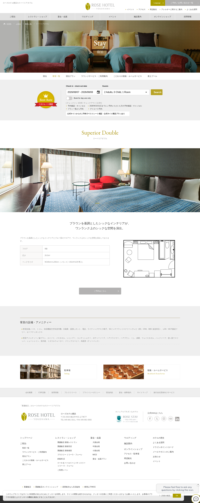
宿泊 (45, 76)
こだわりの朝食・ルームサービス (127, 76)
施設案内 (137, 17)
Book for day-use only (78, 98)
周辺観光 (153, 9)
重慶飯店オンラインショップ (46, 487)
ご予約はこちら (100, 291)
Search (157, 92)
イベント (130, 9)
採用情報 (187, 17)
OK (177, 495)
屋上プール (152, 76)
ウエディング (87, 17)
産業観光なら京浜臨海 (71, 487)
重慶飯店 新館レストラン (67, 442)
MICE (95, 455)
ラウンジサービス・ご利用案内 (94, 76)
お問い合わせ (129, 463)
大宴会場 (96, 442)
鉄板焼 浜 (61, 459)
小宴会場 (96, 451)
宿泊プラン (70, 76)
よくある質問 (192, 9)
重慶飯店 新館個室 (64, 451)
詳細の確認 (165, 496)
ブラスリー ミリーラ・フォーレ (69, 455)
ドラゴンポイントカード (163, 447)
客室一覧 (28, 24)
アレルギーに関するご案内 (171, 9)
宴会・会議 (62, 17)
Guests (105, 86)
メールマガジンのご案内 (163, 452)
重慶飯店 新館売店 (64, 446)
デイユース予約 (96, 109)
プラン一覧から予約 (75, 109)
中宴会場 (96, 446)
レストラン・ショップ (37, 17)
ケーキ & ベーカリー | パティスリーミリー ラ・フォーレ (71, 464)
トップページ (26, 438)
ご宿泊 (12, 17)
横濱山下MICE (90, 487)
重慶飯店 (27, 487)
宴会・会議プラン (100, 459)
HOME (9, 24)
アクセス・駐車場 (131, 454)
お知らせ (156, 457)
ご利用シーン (62, 470)
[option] (100, 180)
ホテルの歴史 (158, 438)
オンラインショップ (162, 17)
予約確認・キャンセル (76, 106)
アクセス (141, 9)
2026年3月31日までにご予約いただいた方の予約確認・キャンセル (116, 106)
